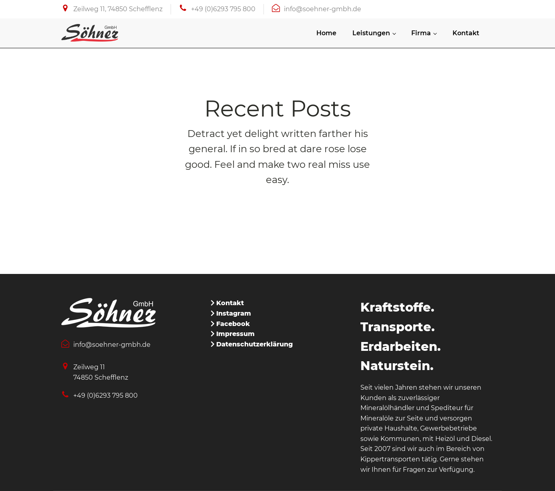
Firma (421, 33)
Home (326, 33)
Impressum (235, 334)
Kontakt (465, 33)
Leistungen (371, 33)
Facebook (233, 324)
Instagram (233, 313)
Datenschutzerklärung (254, 344)
